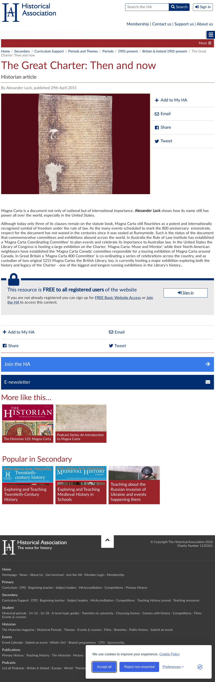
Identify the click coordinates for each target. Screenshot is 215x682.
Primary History (136, 587)
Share (162, 127)
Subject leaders (96, 43)
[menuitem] (14, 35)
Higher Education (106, 35)
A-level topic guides (65, 613)
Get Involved (54, 575)
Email (162, 114)
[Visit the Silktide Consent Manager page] (200, 667)
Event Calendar (12, 642)
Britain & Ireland (38, 668)
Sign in (186, 293)
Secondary (42, 35)
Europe (57, 668)
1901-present (128, 51)
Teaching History (37, 655)
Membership (138, 24)
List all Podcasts (13, 668)
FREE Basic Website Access (118, 298)
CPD (42, 43)
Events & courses (14, 617)
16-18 (44, 613)
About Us (36, 575)
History (78, 655)
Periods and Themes (83, 51)
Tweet (163, 141)
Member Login (94, 575)
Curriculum (9, 587)
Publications (173, 35)
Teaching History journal (154, 600)
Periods (108, 51)
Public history (138, 629)
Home (5, 51)
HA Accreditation (126, 43)
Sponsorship (115, 642)
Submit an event (162, 629)
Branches (120, 629)
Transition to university (98, 613)
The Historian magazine (18, 629)
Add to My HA (170, 100)
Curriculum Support (18, 43)
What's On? (58, 642)
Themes (69, 629)
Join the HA (74, 575)
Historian (142, 35)
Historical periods (14, 613)
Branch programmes (82, 642)
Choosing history (128, 613)
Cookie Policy (169, 654)
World (68, 668)
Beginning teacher (65, 43)
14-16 (33, 613)
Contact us (161, 24)
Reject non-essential (139, 667)
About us (205, 24)
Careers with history (156, 613)
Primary (14, 35)
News (24, 575)
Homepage (9, 575)
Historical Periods (49, 629)
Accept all (104, 667)
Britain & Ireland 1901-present (164, 51)
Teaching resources (186, 600)
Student (71, 35)
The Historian (61, 655)
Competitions (155, 43)
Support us (184, 24)
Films (197, 613)
